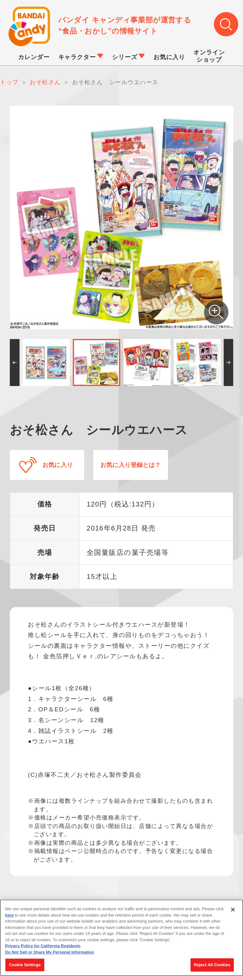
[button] (15, 363)
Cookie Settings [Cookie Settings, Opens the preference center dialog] (24, 967)
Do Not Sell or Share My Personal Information (49, 954)
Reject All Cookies (212, 967)
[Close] (233, 911)
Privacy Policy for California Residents (42, 948)
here (9, 917)
